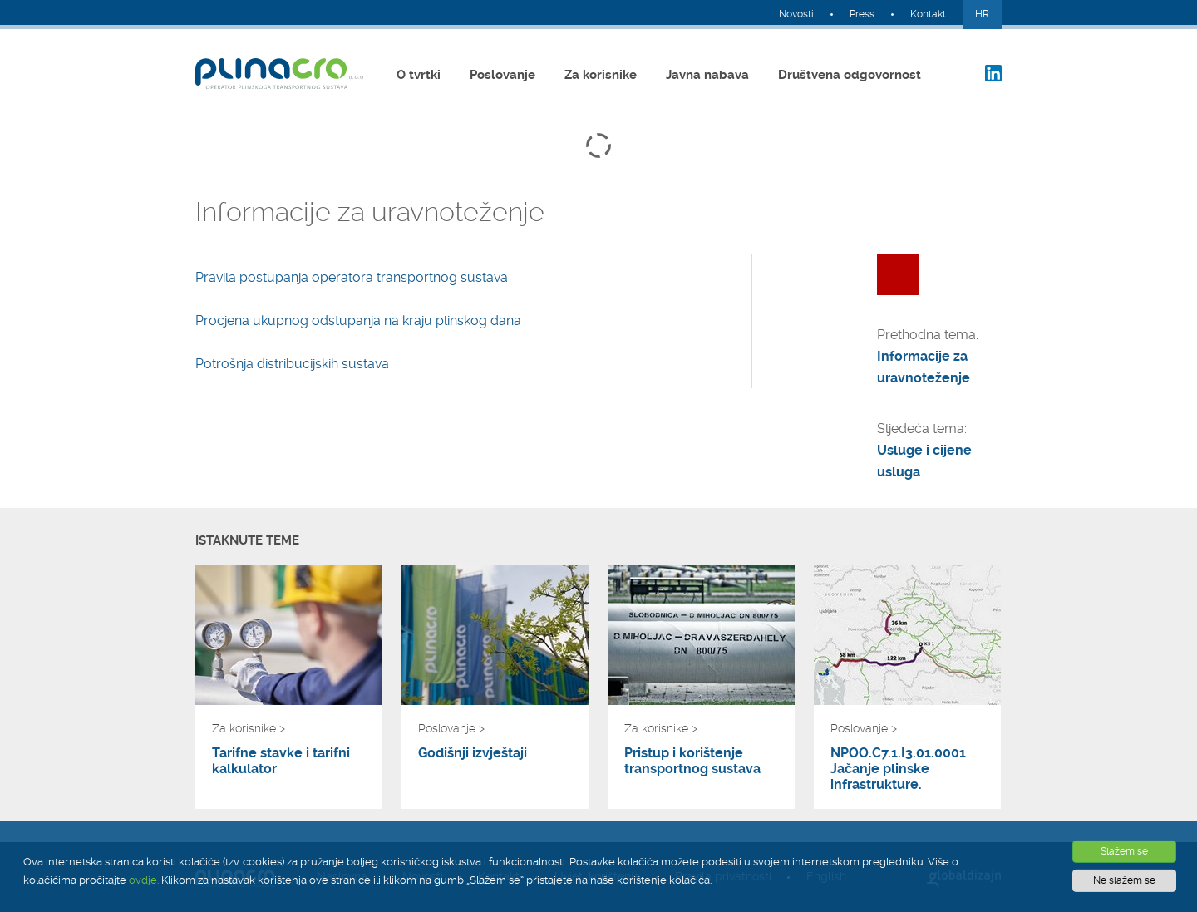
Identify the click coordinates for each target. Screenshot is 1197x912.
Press (862, 14)
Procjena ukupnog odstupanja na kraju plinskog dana (358, 320)
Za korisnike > (248, 728)
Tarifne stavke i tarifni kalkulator (281, 760)
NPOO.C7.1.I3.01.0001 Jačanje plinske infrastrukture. (898, 768)
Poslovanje (502, 74)
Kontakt (928, 14)
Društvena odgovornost (849, 74)
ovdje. (144, 880)
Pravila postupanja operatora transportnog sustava (351, 277)
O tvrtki (419, 74)
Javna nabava (707, 74)
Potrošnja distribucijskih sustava (292, 364)
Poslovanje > (451, 728)
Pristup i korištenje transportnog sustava (692, 760)
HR (982, 14)
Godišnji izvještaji (472, 753)
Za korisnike (600, 74)
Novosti (796, 14)
